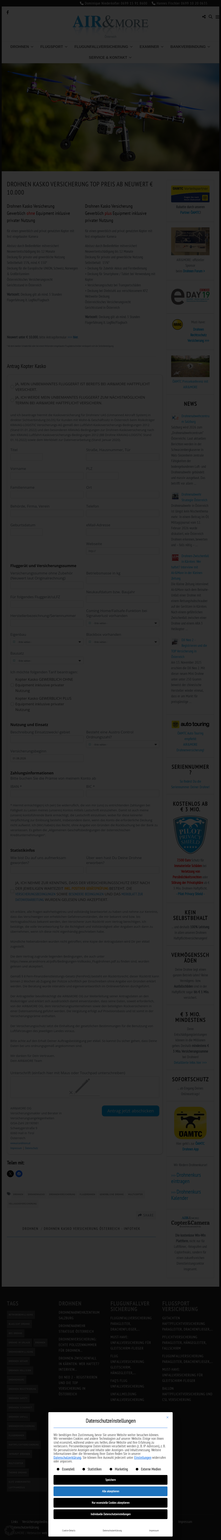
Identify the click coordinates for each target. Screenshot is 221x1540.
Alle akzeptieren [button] (110, 1491)
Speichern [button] (110, 1480)
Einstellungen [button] (142, 1457)
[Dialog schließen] (167, 1417)
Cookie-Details (68, 1530)
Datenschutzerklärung (67, 1457)
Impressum (154, 1530)
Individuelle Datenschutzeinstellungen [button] (111, 1514)
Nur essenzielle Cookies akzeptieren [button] (110, 1503)
